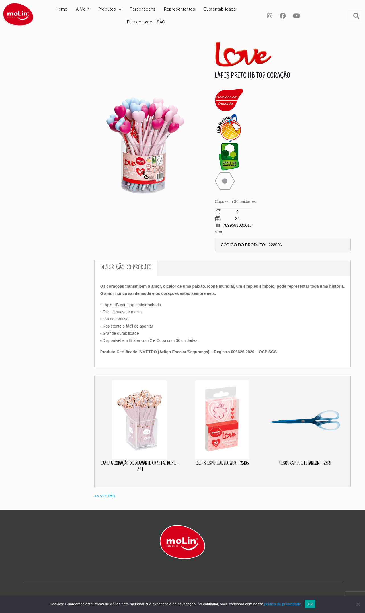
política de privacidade (282, 604)
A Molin (83, 9)
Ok (310, 604)
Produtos (109, 9)
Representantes (179, 9)
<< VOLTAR (104, 496)
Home (61, 9)
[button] (110, 9)
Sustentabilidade (220, 9)
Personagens (142, 9)
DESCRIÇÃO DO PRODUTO (125, 267)
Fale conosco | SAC (146, 21)
